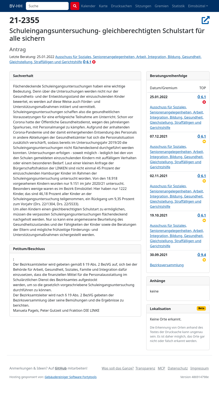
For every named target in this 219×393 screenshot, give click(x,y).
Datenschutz (178, 368)
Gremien (162, 6)
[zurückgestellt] (204, 141)
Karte (103, 6)
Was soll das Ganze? (118, 368)
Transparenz (145, 368)
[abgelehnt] (94, 62)
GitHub (61, 368)
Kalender (88, 6)
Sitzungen (143, 6)
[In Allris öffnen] (206, 20)
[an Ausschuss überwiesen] (204, 260)
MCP (161, 368)
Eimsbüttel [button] (196, 6)
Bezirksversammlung (167, 265)
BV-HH (15, 6)
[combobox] (47, 6)
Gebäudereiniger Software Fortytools (71, 377)
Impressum (199, 368)
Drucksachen (121, 6)
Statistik (178, 6)
